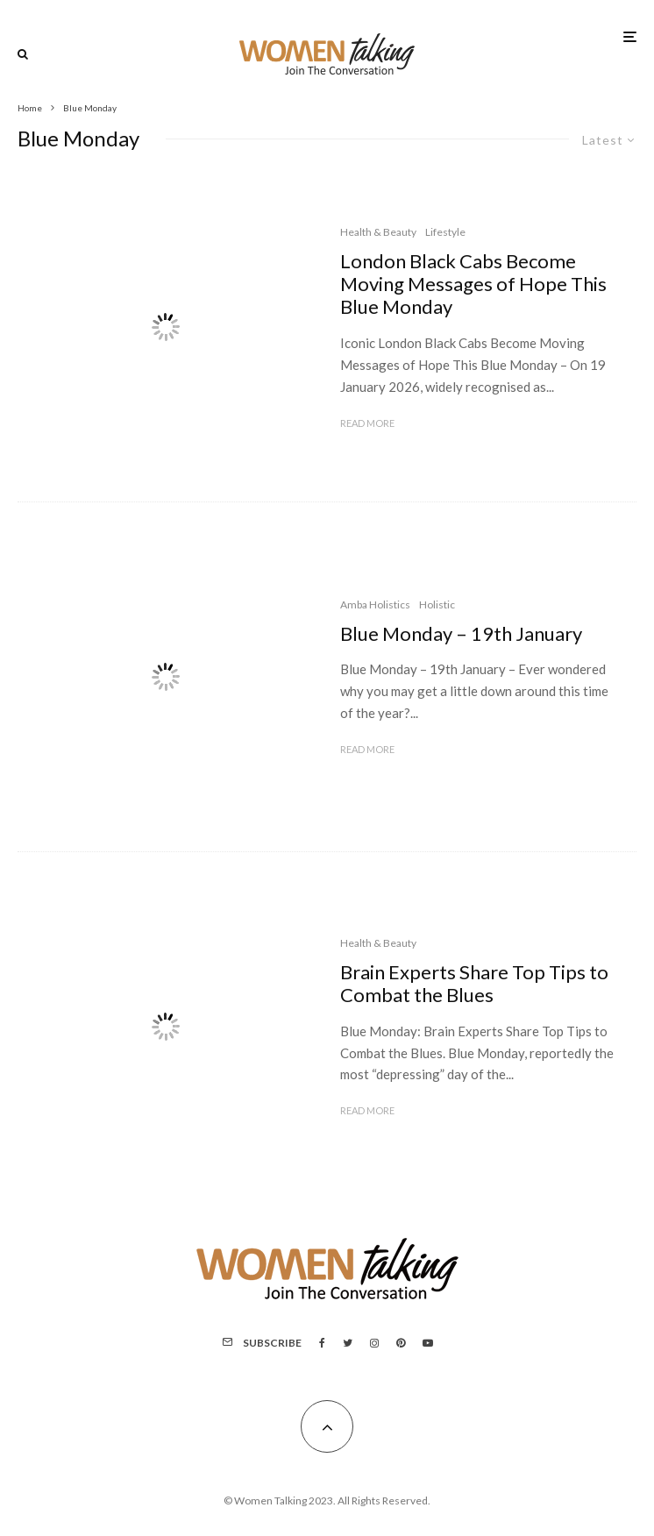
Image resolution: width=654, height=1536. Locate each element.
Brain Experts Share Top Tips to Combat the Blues (474, 983)
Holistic (437, 604)
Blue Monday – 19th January (461, 633)
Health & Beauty (378, 231)
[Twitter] (347, 1343)
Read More (367, 423)
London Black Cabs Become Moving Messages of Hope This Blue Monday (473, 284)
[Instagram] (374, 1343)
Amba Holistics (375, 604)
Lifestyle (445, 231)
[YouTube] (428, 1343)
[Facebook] (322, 1343)
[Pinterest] (400, 1343)
